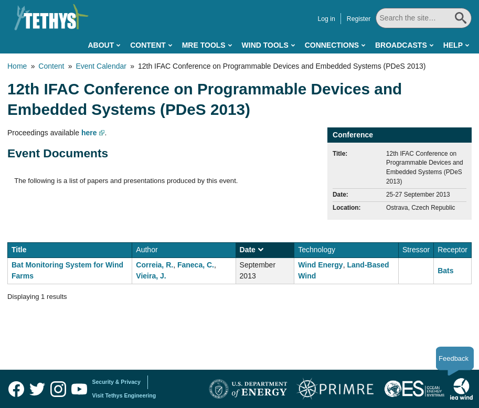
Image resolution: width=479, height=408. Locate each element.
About (101, 45)
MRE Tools (204, 45)
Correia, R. (154, 265)
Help (453, 45)
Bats (445, 270)
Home (17, 66)
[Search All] (424, 18)
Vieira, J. (151, 276)
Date (251, 249)
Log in (326, 19)
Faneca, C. (195, 265)
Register (359, 19)
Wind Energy (320, 265)
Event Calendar (101, 66)
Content (148, 45)
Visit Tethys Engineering (124, 395)
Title (19, 249)
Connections (332, 45)
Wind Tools (265, 45)
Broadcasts (401, 45)
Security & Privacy (116, 382)
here (89, 132)
